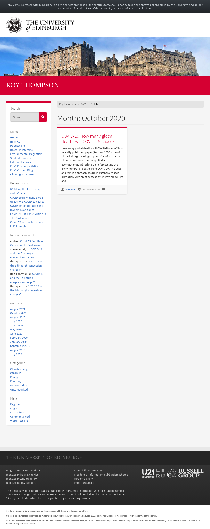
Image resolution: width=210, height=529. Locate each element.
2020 (83, 104)
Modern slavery (83, 478)
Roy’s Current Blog (21, 170)
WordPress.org (19, 420)
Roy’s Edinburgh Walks (24, 166)
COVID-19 (16, 373)
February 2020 (19, 337)
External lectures (20, 162)
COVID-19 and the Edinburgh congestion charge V (26, 253)
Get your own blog (79, 510)
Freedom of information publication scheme (101, 474)
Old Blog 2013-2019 (22, 174)
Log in (14, 408)
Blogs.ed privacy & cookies (22, 474)
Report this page (84, 483)
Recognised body (17, 498)
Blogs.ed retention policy (21, 478)
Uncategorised (19, 389)
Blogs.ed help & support (21, 483)
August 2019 (17, 350)
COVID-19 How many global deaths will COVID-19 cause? (87, 138)
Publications (17, 146)
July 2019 (16, 354)
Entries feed (17, 412)
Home (14, 137)
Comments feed (20, 416)
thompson (70, 189)
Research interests (21, 150)
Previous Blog (18, 385)
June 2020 (16, 325)
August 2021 (17, 309)
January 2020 (18, 342)
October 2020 (18, 313)
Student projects (20, 158)
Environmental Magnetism (26, 154)
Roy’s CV (15, 141)
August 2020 (17, 317)
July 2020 (16, 321)
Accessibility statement (88, 470)
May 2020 (16, 329)
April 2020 (16, 333)
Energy (14, 377)
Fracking (15, 381)
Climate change (19, 369)
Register (15, 404)
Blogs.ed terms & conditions (23, 470)
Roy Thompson (32, 85)
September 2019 (20, 346)
